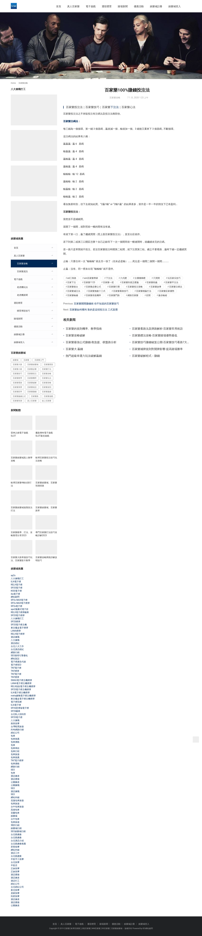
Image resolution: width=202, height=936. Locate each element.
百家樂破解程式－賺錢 (146, 355)
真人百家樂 (73, 6)
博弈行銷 (15, 825)
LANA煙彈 (16, 631)
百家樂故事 (155, 286)
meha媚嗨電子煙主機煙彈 (23, 695)
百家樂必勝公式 (93, 286)
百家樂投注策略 (135, 286)
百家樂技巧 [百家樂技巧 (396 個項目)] (17, 374)
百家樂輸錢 (72, 295)
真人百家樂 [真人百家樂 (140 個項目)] (32, 401)
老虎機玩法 (22, 287)
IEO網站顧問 (147, 928)
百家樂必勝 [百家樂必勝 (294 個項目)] (32, 369)
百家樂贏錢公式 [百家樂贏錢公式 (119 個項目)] (19, 396)
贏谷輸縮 (162, 295)
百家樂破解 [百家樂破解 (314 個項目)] (32, 383)
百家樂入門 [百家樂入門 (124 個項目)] (39, 360)
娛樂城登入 (174, 6)
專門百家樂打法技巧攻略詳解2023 (46, 534)
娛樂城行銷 (16, 828)
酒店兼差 (15, 776)
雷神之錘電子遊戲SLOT (19, 434)
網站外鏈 (15, 797)
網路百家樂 (133, 295)
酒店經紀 (15, 643)
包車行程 (15, 751)
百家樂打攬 (114, 286)
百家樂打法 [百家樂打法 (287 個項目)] (46, 369)
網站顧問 (15, 597)
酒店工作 (15, 853)
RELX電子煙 (16, 584)
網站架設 (15, 658)
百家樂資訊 (22, 271)
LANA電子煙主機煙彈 (21, 683)
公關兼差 (15, 782)
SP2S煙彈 (15, 621)
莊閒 (148, 295)
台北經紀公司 (17, 887)
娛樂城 (14, 816)
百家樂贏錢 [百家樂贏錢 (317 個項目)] (46, 392)
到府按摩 (15, 896)
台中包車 (15, 819)
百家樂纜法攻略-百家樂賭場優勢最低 (154, 335)
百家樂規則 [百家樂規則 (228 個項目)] (46, 387)
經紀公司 (15, 732)
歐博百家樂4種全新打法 (21, 484)
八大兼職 (15, 640)
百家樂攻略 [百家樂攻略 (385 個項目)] (46, 374)
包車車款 (15, 748)
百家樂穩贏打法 (143, 291)
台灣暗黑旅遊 (17, 726)
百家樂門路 (114, 295)
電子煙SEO (16, 665)
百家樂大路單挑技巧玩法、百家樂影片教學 (21, 559)
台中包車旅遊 (17, 806)
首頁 (58, 6)
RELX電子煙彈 (18, 634)
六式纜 (123, 278)
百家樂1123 (89, 282)
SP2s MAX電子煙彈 (20, 603)
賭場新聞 (123, 6)
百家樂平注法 (171, 282)
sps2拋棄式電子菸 (19, 609)
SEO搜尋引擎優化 (19, 655)
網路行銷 (15, 652)
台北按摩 (15, 862)
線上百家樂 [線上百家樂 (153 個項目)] (46, 401)
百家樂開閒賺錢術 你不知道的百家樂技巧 (96, 303)
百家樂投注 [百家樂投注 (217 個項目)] (32, 374)
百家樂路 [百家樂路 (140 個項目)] (34, 396)
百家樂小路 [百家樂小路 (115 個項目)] (17, 369)
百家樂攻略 (114, 97)
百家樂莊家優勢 (166, 291)
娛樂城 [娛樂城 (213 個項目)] (15, 360)
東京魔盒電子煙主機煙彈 (23, 698)
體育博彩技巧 (23, 311)
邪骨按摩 (15, 847)
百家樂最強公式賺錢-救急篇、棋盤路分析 (91, 342)
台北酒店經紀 (17, 649)
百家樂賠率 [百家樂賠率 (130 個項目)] (17, 392)
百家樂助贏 (152, 282)
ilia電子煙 (15, 594)
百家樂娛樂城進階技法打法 (21, 509)
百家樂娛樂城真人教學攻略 (21, 459)
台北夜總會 (16, 834)
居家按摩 (15, 893)
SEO (13, 769)
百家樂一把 (108, 282)
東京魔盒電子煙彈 (19, 627)
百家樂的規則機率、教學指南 (84, 328)
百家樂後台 (72, 286)
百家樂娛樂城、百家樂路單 (46, 509)
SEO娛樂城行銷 (18, 831)
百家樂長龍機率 (93, 295)
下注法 (114, 107)
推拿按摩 (15, 723)
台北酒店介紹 (17, 840)
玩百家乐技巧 (174, 278)
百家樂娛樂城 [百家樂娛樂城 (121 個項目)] (32, 364)
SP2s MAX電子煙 (19, 600)
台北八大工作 (17, 646)
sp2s (13, 575)
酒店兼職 (15, 637)
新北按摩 (15, 890)
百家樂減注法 (73, 291)
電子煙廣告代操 (18, 661)
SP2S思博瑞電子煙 (20, 708)
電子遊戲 (91, 6)
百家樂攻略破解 (75, 335)
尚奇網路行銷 (17, 729)
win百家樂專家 (91, 278)
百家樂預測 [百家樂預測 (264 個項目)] (17, 401)
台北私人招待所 (18, 714)
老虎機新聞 (22, 295)
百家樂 (67, 928)
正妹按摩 (15, 868)
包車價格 (15, 742)
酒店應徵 (15, 779)
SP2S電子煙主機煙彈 (21, 689)
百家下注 (71, 282)
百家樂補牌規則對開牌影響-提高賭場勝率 (157, 349)
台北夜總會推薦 (18, 843)
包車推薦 (15, 739)
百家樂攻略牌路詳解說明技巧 (46, 559)
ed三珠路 (71, 278)
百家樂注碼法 (70, 121)
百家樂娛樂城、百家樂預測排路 (46, 484)
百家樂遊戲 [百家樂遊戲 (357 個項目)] (48, 396)
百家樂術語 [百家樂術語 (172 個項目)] (32, 387)
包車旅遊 (15, 754)
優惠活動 (139, 6)
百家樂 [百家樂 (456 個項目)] (26, 360)
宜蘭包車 (15, 813)
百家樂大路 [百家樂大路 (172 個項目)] (17, 364)
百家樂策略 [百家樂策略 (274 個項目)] (46, 383)
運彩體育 (107, 6)
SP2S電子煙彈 (18, 615)
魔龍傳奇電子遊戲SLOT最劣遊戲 (44, 434)
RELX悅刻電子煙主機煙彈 (23, 686)
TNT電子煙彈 (17, 760)
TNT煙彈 (15, 671)
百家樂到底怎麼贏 (130, 282)
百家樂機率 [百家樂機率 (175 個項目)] (32, 378)
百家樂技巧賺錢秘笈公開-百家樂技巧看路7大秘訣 (161, 342)
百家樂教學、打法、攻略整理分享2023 (21, 534)
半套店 (14, 865)
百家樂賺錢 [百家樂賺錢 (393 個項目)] (32, 392)
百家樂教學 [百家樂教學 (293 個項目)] (17, 378)
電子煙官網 (16, 702)
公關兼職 (15, 785)
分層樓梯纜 (140, 278)
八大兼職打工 (17, 578)
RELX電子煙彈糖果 (20, 612)
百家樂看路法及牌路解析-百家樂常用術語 (157, 328)
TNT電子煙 (16, 668)
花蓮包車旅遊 (17, 800)
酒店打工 (15, 880)
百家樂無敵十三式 (96, 291)
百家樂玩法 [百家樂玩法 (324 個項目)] (46, 378)
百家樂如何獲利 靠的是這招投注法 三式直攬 (94, 309)
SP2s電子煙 (16, 606)
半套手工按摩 (17, 859)
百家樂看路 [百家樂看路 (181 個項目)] (17, 383)
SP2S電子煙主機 (19, 624)
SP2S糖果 (15, 711)
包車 (13, 736)
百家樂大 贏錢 (74, 349)
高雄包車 (15, 809)
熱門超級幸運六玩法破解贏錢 (84, 355)
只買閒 (156, 278)
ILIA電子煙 (16, 581)
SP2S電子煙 (16, 587)
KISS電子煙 (16, 591)
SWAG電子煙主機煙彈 (21, 680)
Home (13, 83)
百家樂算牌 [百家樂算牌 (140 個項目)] (17, 387)
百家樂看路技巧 (120, 291)
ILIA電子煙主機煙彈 (20, 692)
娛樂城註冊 (156, 6)
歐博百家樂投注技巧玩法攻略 (46, 459)
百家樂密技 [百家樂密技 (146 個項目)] (48, 364)
